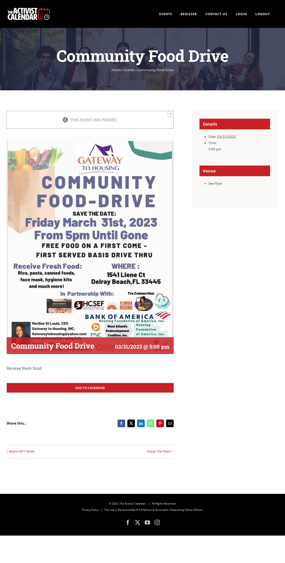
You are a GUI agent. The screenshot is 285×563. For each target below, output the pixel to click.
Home (116, 70)
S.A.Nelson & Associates (153, 510)
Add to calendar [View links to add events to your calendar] (90, 388)
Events (129, 70)
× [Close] (171, 114)
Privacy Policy (90, 510)
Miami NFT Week (22, 451)
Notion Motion (194, 510)
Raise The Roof (158, 451)
